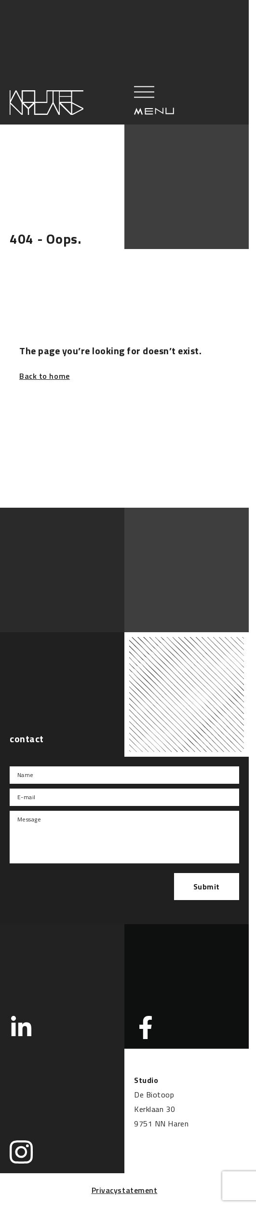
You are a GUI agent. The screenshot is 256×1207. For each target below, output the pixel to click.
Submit (206, 886)
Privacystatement (125, 1190)
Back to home (44, 376)
